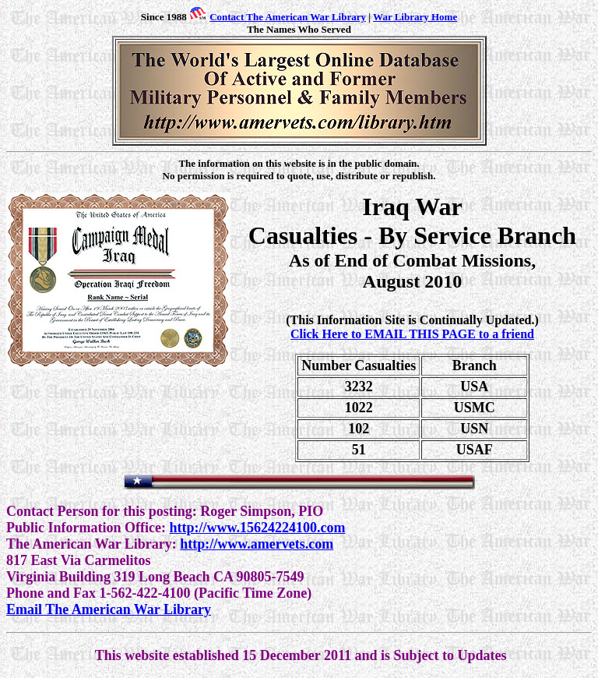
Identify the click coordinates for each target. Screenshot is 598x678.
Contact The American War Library (287, 17)
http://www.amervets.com (256, 544)
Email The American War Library (108, 609)
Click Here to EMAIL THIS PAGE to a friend (412, 334)
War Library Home (415, 17)
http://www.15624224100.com (257, 527)
